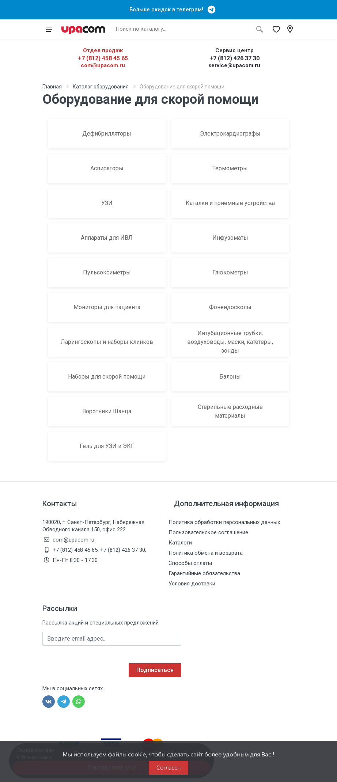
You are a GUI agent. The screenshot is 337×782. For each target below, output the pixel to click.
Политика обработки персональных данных (224, 522)
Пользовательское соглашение (208, 532)
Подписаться (155, 670)
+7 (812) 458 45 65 (103, 58)
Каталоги (180, 542)
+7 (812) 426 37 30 (234, 58)
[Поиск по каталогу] (182, 29)
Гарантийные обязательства (204, 573)
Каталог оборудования (101, 87)
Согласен (168, 767)
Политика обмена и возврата (205, 553)
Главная (52, 87)
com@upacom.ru (103, 65)
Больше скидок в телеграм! (168, 9)
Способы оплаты (190, 563)
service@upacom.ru (234, 65)
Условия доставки (191, 583)
